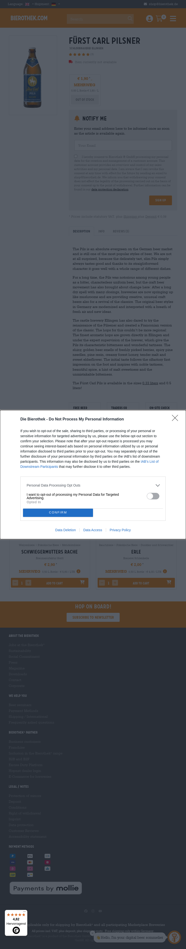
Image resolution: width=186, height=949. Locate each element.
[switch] (153, 496)
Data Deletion (65, 530)
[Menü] (24, 913)
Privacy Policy (120, 530)
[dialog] (93, 474)
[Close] (176, 419)
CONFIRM (58, 512)
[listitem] (93, 485)
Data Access (92, 530)
